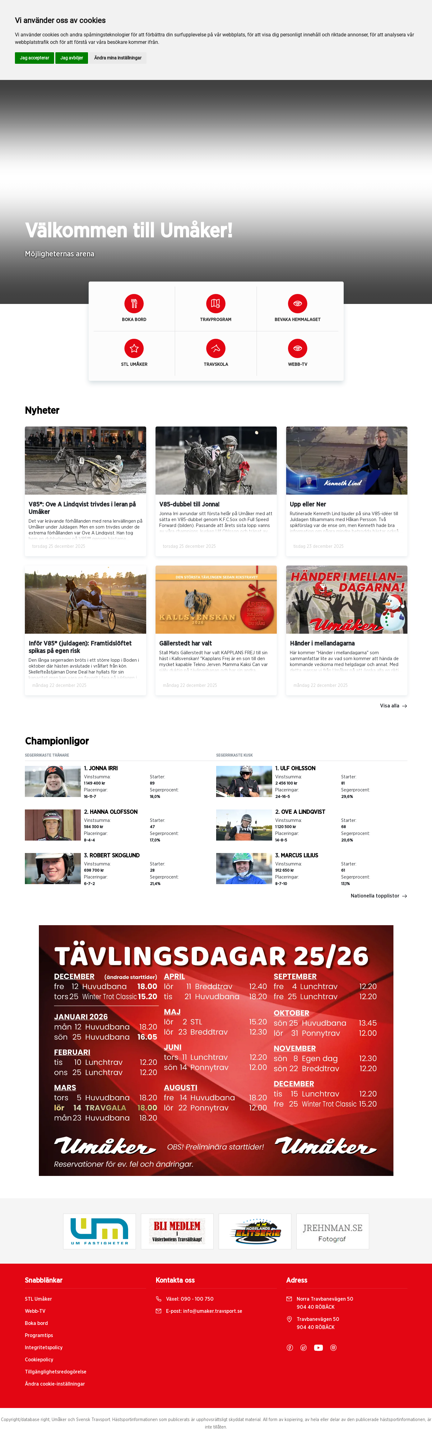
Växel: (185, 1299)
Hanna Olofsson (113, 812)
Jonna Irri (103, 769)
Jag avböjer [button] (71, 57)
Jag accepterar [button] (34, 57)
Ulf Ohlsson (297, 769)
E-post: (199, 1311)
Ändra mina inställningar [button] (118, 57)
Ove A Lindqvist (303, 812)
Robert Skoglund (115, 856)
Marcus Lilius (299, 856)
